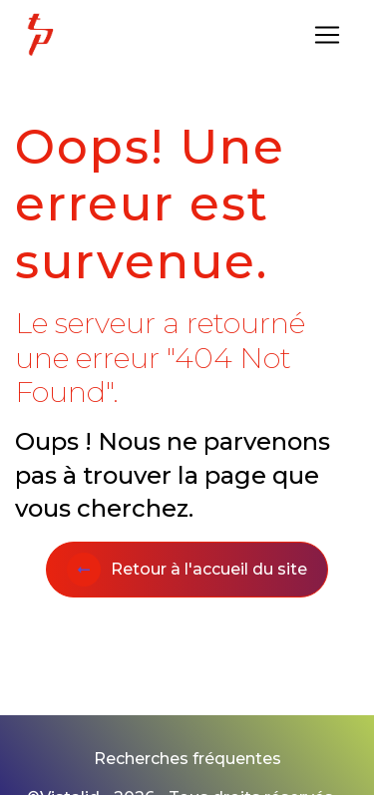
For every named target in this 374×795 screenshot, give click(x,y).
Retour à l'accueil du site (187, 570)
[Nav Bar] (327, 35)
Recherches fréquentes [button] (187, 758)
